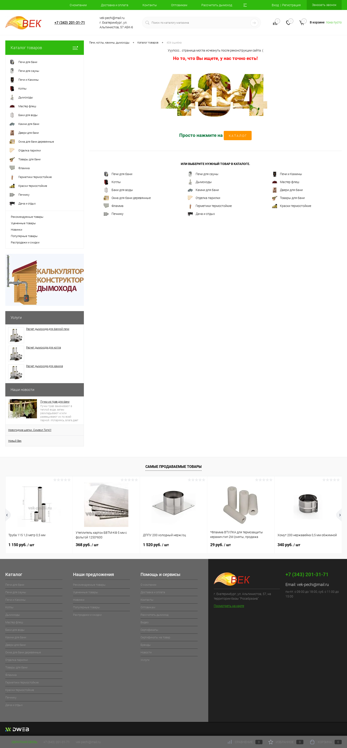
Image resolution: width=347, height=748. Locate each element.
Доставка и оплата (114, 5)
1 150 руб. (21, 544)
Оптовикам (179, 5)
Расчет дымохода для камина (44, 366)
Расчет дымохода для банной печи (47, 329)
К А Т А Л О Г (238, 136)
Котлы (112, 182)
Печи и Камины (287, 174)
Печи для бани (118, 174)
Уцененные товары (23, 223)
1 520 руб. (156, 544)
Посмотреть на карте (229, 606)
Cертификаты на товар (155, 637)
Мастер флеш (285, 182)
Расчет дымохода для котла (43, 347)
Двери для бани (287, 190)
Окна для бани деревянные (127, 198)
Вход (275, 5)
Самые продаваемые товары (173, 467)
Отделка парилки (204, 198)
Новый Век (14, 440)
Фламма (113, 206)
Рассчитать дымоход (216, 5)
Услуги (16, 318)
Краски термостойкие (291, 206)
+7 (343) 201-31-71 (69, 23)
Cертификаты (149, 629)
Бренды (146, 645)
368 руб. (87, 544)
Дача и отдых (201, 214)
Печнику (113, 214)
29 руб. (220, 544)
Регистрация (291, 5)
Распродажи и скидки (25, 242)
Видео (144, 622)
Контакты (150, 5)
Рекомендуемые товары (27, 216)
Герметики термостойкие (210, 206)
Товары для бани (288, 198)
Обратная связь (21, 742)
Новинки (16, 229)
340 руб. (289, 544)
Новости (146, 652)
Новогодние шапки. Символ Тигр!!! (29, 430)
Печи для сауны (203, 174)
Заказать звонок (324, 5)
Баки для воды (118, 190)
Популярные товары (24, 236)
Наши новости (22, 390)
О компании (78, 5)
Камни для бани (203, 190)
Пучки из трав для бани (54, 401)
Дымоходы (200, 182)
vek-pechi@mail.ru (313, 584)
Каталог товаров (45, 47)
